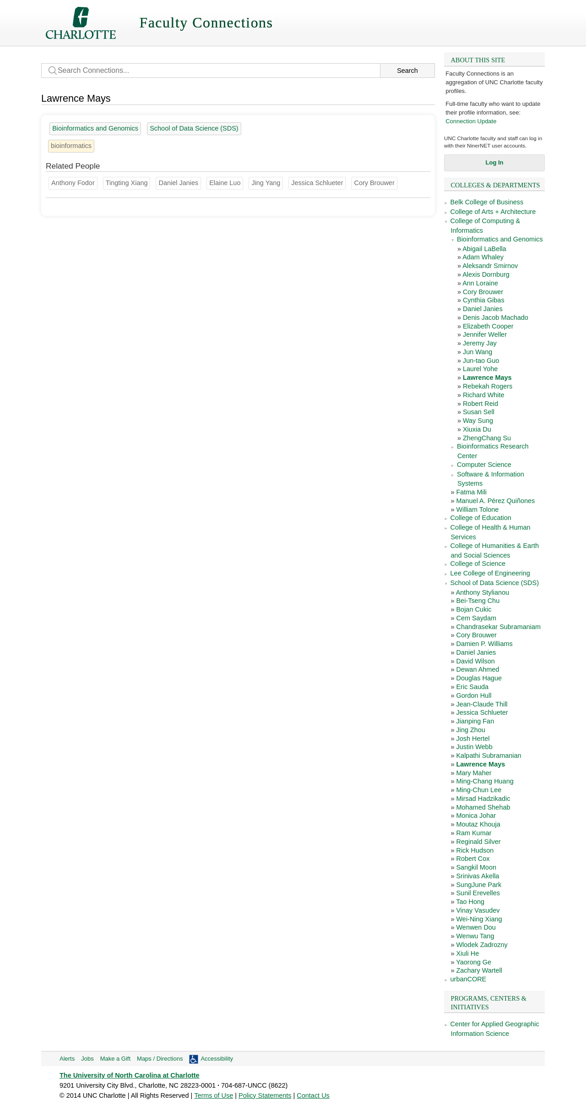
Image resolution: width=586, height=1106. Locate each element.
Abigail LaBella (484, 248)
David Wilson (475, 661)
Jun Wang (477, 352)
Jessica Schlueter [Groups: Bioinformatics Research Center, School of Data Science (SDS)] (317, 182)
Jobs (87, 1058)
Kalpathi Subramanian (488, 755)
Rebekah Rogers (487, 386)
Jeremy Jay (480, 343)
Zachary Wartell (479, 970)
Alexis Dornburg (486, 274)
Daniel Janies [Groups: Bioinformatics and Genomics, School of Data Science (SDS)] (178, 182)
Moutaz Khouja (478, 824)
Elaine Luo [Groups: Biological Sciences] (224, 182)
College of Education (480, 517)
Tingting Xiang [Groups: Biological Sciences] (127, 182)
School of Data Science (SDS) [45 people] (194, 128)
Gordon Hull (473, 695)
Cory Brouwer (483, 292)
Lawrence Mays (487, 377)
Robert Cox (472, 858)
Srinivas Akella (477, 876)
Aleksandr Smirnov (490, 265)
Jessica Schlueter (482, 712)
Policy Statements (265, 1095)
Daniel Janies (483, 308)
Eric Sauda (472, 686)
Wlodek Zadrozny (481, 944)
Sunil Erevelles (478, 893)
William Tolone (477, 509)
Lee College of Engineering (490, 573)
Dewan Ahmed (477, 669)
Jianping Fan (475, 721)
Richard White (484, 395)
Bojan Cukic (473, 609)
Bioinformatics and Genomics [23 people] (95, 128)
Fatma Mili (471, 492)
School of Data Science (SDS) (494, 582)
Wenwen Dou (475, 927)
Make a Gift (115, 1058)
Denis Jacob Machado (495, 317)
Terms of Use (213, 1095)
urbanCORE (468, 979)
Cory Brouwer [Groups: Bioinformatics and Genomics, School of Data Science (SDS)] (374, 182)
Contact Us (313, 1095)
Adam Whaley (483, 257)
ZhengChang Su (487, 438)
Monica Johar (476, 815)
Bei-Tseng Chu (477, 600)
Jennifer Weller (485, 334)
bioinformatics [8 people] (71, 145)
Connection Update (470, 121)
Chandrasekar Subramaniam (498, 626)
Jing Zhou (470, 730)
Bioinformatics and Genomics (500, 239)
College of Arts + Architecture (493, 211)
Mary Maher (473, 773)
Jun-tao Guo (481, 360)
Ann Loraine (480, 283)
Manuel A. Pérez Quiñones (495, 500)
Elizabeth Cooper (488, 326)
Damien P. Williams (484, 643)
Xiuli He (467, 953)
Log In (495, 162)
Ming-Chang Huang (484, 781)
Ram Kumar (473, 833)
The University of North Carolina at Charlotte (130, 1075)
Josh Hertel (472, 738)
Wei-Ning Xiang (479, 919)
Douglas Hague (479, 678)
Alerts (67, 1058)
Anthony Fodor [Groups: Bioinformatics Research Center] (73, 182)
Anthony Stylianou (482, 592)
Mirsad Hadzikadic (483, 798)
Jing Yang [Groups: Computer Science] (265, 182)
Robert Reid (480, 403)
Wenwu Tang (475, 936)
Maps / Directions (160, 1058)
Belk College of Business (487, 202)
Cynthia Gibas (484, 300)
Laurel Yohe (480, 368)
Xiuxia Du (477, 429)
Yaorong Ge (473, 962)
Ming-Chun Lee (478, 790)
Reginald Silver (478, 841)
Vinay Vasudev (477, 910)
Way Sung (478, 420)
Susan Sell (478, 412)
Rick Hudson (475, 850)
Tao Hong (470, 901)
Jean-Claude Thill (481, 704)
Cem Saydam (476, 618)
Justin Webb (474, 746)
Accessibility (217, 1058)
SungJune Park (478, 884)
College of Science (477, 563)
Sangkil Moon (476, 867)
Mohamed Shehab (483, 807)
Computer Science (484, 464)
